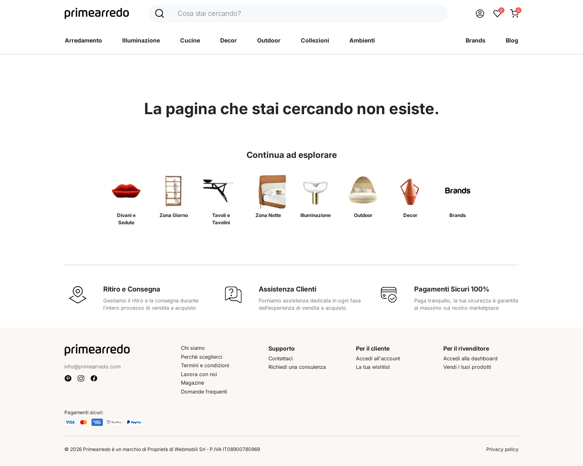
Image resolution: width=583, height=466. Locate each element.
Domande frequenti (204, 392)
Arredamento (83, 40)
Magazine (192, 383)
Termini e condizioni (205, 365)
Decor (228, 40)
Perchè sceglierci (201, 357)
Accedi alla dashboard (470, 358)
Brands (475, 40)
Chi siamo (193, 348)
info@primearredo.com (92, 367)
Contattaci (280, 358)
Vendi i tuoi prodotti (467, 367)
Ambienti (362, 40)
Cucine (190, 40)
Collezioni (315, 40)
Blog (512, 40)
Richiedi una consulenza (297, 367)
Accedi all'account (378, 358)
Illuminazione (141, 40)
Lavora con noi (199, 374)
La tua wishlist (373, 367)
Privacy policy (502, 449)
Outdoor (269, 40)
